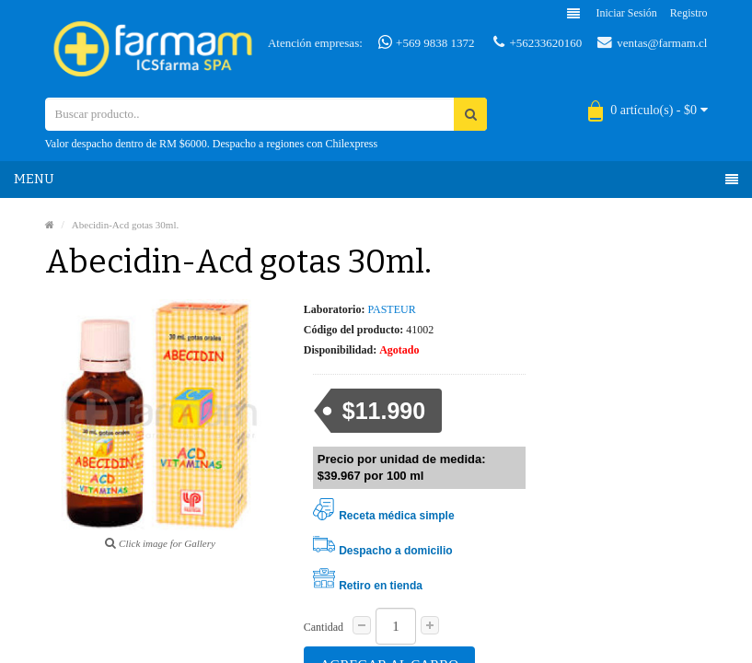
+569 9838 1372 (426, 42)
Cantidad (323, 627)
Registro (689, 12)
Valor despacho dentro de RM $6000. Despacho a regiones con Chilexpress (211, 143)
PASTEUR (391, 309)
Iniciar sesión (626, 12)
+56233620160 (537, 42)
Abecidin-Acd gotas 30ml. (125, 224)
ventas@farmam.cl (652, 42)
